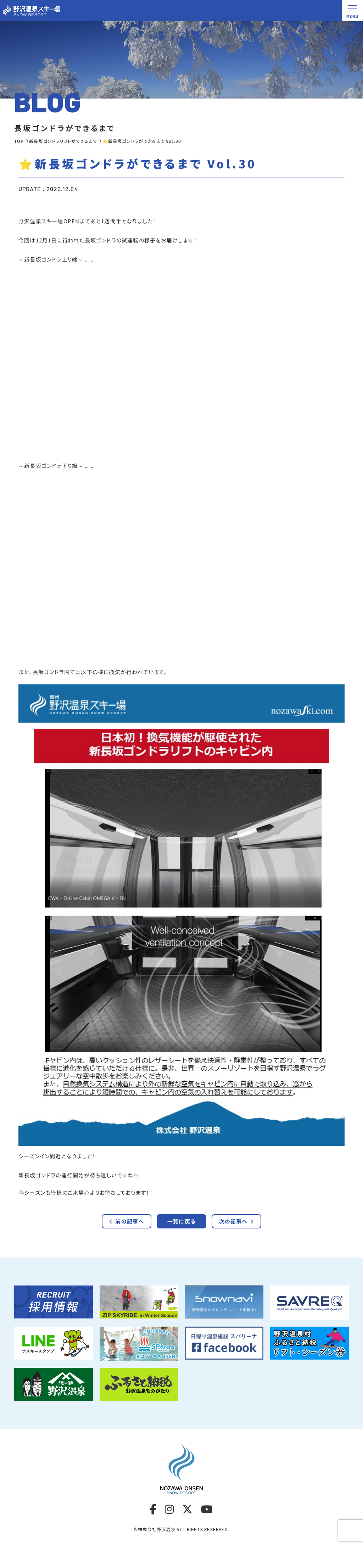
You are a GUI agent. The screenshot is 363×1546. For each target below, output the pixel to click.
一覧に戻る (181, 1228)
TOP (19, 141)
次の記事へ (236, 1228)
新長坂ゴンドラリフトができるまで (63, 141)
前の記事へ (126, 1228)
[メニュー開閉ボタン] (352, 10)
